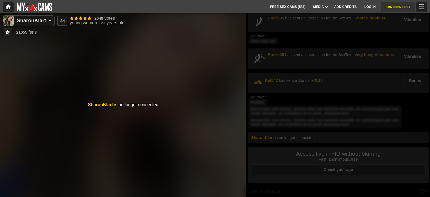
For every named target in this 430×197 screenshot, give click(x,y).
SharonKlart (31, 20)
